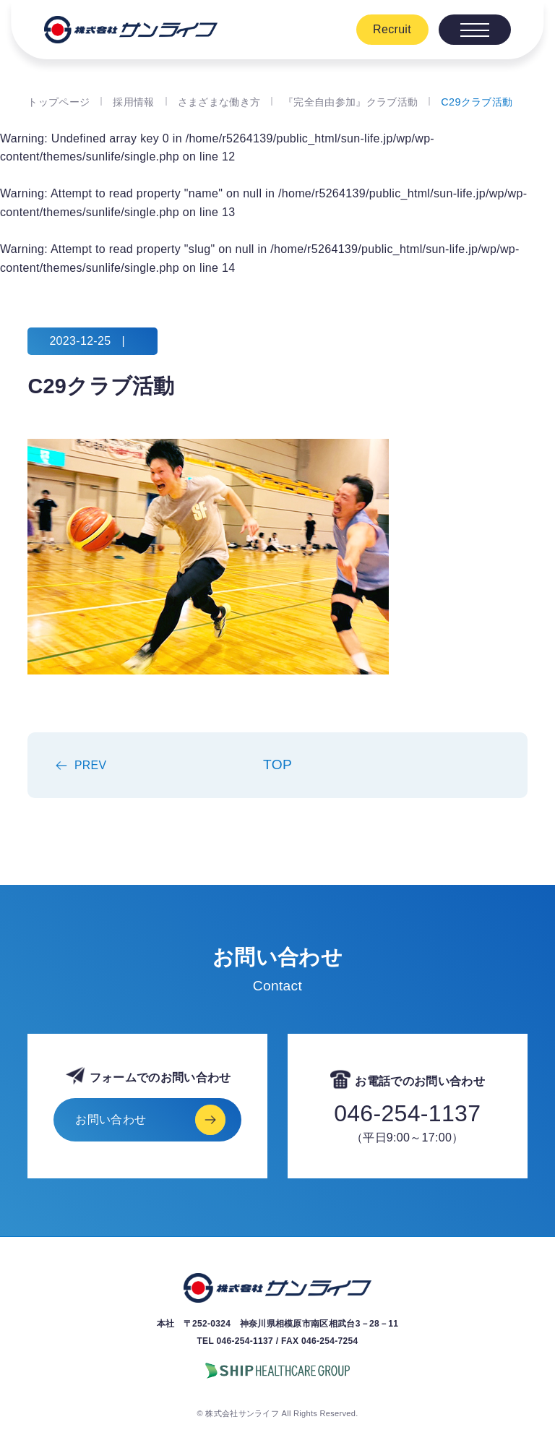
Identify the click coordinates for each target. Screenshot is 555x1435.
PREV (90, 765)
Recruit (392, 29)
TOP (277, 764)
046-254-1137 (407, 1113)
